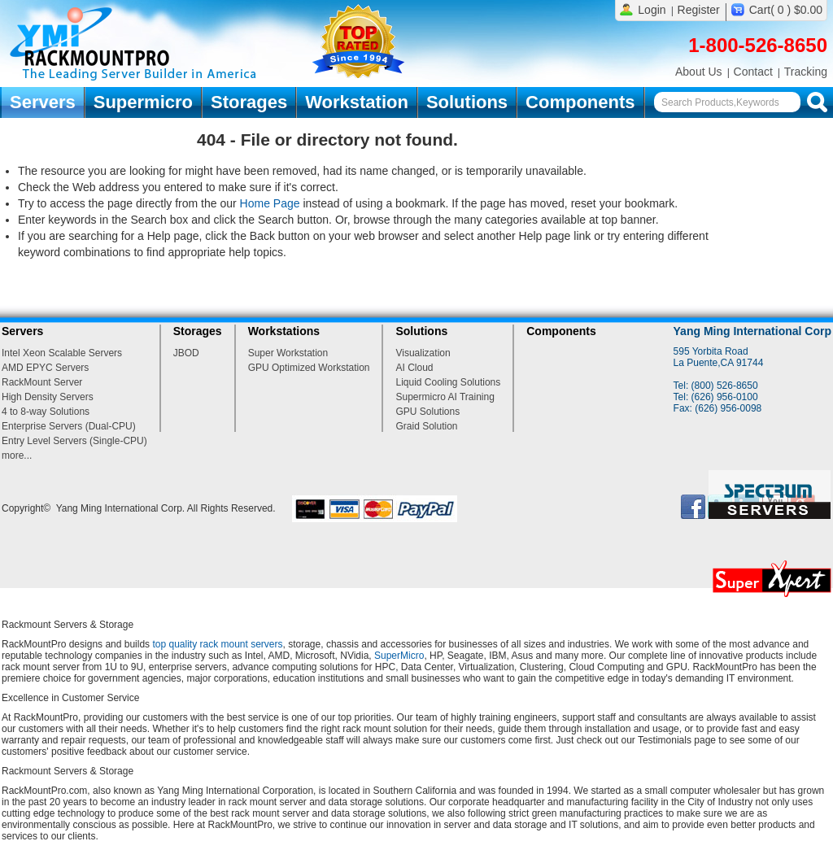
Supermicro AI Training (444, 397)
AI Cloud (414, 367)
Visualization (422, 353)
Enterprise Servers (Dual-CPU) (69, 426)
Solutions (467, 102)
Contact (753, 71)
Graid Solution (426, 426)
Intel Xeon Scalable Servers (62, 353)
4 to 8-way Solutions (45, 411)
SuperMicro (399, 655)
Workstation (356, 102)
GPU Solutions (427, 411)
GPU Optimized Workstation (309, 367)
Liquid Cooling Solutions (447, 382)
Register (699, 9)
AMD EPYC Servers (45, 367)
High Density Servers (48, 397)
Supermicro (143, 102)
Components (580, 102)
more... (17, 455)
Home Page (270, 203)
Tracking (805, 71)
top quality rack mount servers (217, 644)
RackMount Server (42, 382)
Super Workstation (288, 353)
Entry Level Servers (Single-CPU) (74, 441)
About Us (698, 71)
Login (651, 9)
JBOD (186, 353)
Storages (249, 102)
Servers (43, 102)
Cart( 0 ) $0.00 (785, 9)
